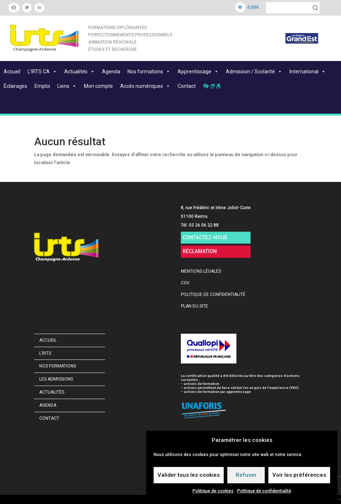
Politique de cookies (213, 490)
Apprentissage (198, 71)
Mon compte (98, 86)
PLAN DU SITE (194, 306)
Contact (187, 86)
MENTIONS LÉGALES (201, 271)
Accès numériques (145, 86)
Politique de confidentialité (264, 490)
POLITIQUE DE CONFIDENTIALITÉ (213, 294)
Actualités (79, 71)
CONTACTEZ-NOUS (205, 237)
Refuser (246, 475)
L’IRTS (45, 353)
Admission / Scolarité (254, 71)
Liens (67, 86)
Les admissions (56, 379)
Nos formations (148, 71)
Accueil (12, 71)
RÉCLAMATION (200, 251)
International (307, 71)
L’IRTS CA (42, 71)
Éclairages (15, 86)
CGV (185, 282)
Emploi (42, 86)
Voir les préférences (299, 475)
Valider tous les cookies (189, 475)
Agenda (111, 71)
